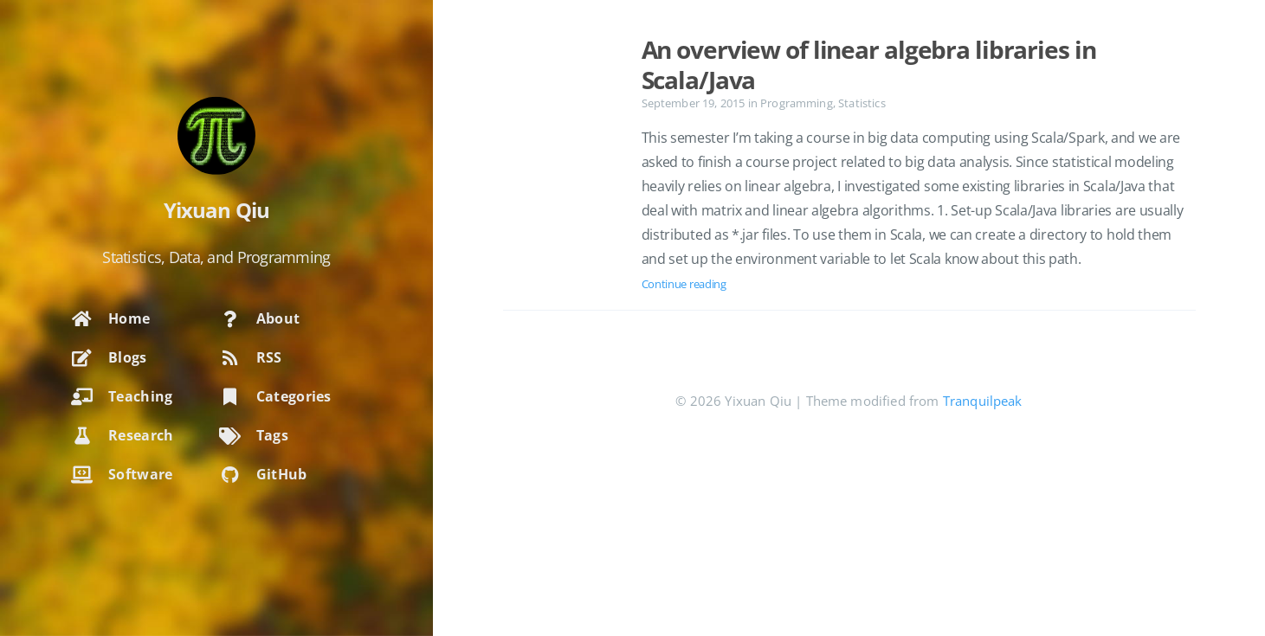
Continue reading (684, 284)
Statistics (862, 103)
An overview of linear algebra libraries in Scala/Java (869, 64)
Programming (796, 103)
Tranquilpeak (983, 400)
